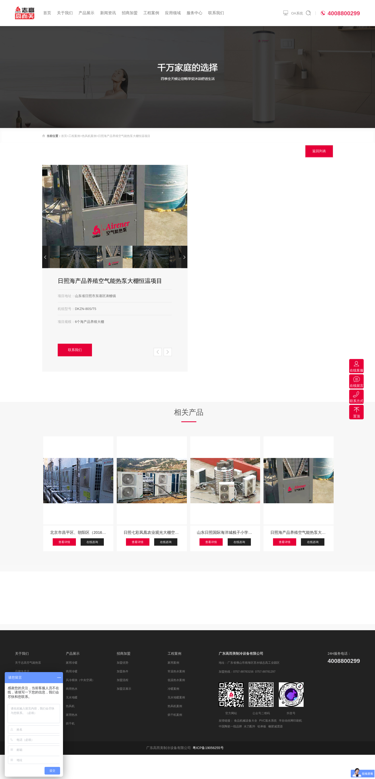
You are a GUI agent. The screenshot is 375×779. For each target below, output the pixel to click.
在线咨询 (92, 542)
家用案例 (173, 662)
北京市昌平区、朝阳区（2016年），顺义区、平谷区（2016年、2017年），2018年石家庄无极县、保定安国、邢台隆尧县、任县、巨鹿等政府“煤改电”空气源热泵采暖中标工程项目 (78, 532)
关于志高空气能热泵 (28, 662)
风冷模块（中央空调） (80, 680)
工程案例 (151, 13)
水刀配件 (249, 726)
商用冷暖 (71, 671)
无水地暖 (71, 697)
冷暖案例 (173, 688)
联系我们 (216, 13)
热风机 (70, 706)
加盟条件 (122, 671)
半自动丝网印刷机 (290, 720)
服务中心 (194, 13)
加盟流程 (122, 680)
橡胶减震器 (275, 726)
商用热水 (71, 688)
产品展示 (86, 13)
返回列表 (319, 151)
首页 (47, 13)
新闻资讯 (108, 13)
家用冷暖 (71, 662)
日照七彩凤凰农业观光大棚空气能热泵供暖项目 (152, 532)
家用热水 (71, 714)
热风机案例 (89, 135)
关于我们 (65, 13)
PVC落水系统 (268, 720)
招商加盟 (130, 13)
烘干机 (70, 723)
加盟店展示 (124, 688)
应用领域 (173, 13)
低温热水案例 (176, 680)
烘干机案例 (175, 714)
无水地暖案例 (176, 697)
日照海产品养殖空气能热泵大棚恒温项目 (298, 532)
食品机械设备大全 (245, 720)
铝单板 (261, 726)
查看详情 (64, 542)
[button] (184, 257)
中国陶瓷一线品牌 (230, 726)
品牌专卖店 (22, 671)
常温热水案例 (176, 671)
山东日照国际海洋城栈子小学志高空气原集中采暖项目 (225, 532)
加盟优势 (122, 662)
